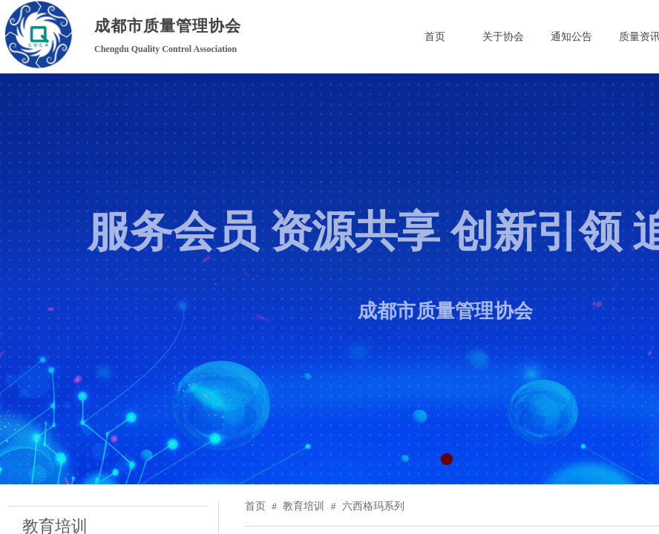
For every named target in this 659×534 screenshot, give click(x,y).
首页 (255, 506)
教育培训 (303, 506)
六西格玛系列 (373, 506)
